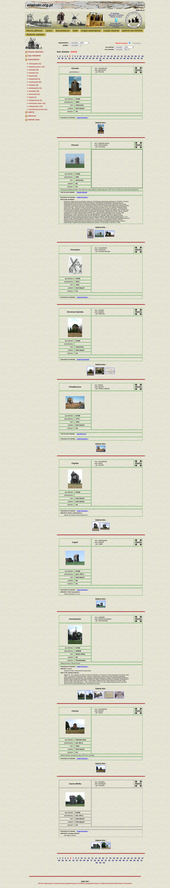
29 (59, 58)
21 (118, 56)
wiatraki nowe (34, 120)
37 (87, 58)
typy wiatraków (34, 56)
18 (108, 56)
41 (100, 58)
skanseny (32, 116)
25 (132, 56)
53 (142, 58)
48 (124, 58)
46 (118, 58)
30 (62, 58)
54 (100, 60)
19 (112, 56)
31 (66, 58)
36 (83, 58)
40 (97, 58)
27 (139, 56)
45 (114, 58)
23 (125, 56)
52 (138, 58)
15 (98, 56)
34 (76, 58)
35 (80, 58)
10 (81, 56)
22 (122, 56)
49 (128, 58)
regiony (31, 112)
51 (135, 58)
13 (91, 56)
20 (115, 56)
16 (101, 56)
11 (84, 56)
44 (111, 58)
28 (143, 56)
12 (87, 56)
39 (93, 58)
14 (94, 56)
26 (136, 56)
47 (121, 58)
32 (69, 58)
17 (105, 56)
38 (90, 58)
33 (73, 58)
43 (107, 58)
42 (104, 58)
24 (129, 56)
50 (131, 58)
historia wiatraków (35, 52)
